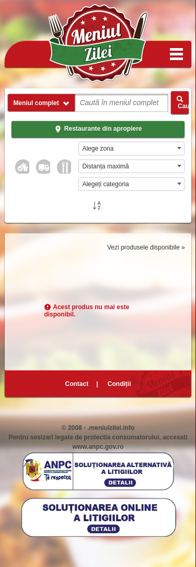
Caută (182, 102)
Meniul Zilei (98, 44)
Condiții (119, 384)
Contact (76, 384)
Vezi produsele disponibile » (146, 247)
